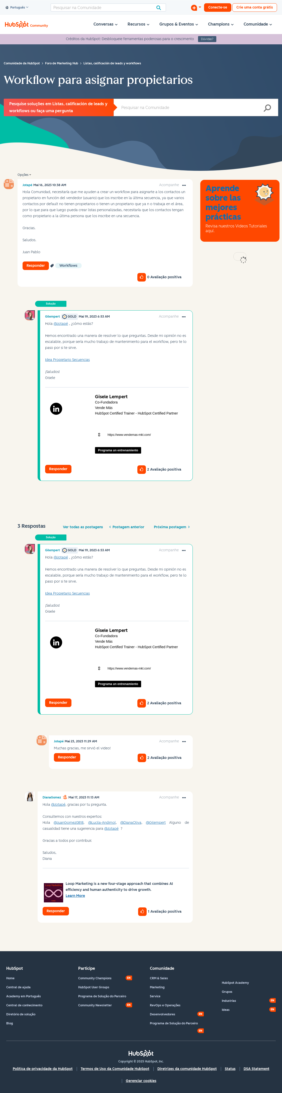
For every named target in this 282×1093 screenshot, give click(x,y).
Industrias (229, 1001)
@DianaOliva (130, 823)
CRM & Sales (159, 978)
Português (15, 8)
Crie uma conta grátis (254, 7)
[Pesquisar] (108, 8)
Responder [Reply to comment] (58, 469)
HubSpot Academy (235, 983)
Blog (9, 1023)
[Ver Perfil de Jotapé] (27, 185)
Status (230, 1069)
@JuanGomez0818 (68, 823)
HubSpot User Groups (93, 987)
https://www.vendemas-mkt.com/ (129, 435)
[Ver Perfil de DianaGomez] (52, 797)
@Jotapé (61, 324)
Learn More (75, 896)
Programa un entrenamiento (118, 450)
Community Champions (95, 978)
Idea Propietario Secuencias (67, 360)
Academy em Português (23, 996)
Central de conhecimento (24, 1005)
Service (155, 996)
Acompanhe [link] (169, 185)
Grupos (227, 992)
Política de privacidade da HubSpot (43, 1069)
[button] (184, 185)
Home (10, 978)
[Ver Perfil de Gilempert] (52, 316)
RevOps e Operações (165, 1005)
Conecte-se (217, 7)
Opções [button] (23, 175)
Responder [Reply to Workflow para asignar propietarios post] (36, 265)
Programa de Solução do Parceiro (102, 996)
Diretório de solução (20, 1014)
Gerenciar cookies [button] (141, 1081)
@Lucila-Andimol (102, 823)
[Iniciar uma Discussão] (196, 7)
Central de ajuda (18, 987)
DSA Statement (256, 1069)
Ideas (226, 1010)
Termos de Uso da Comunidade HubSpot (115, 1069)
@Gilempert (156, 823)
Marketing (157, 987)
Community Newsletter (95, 1005)
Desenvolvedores (162, 1014)
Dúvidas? (207, 39)
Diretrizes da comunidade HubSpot (187, 1069)
